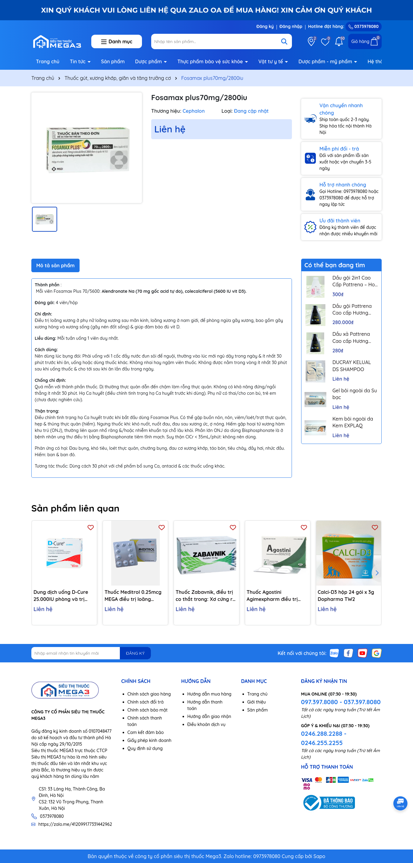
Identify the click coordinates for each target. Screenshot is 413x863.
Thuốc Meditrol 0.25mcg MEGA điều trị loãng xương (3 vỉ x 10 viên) (132, 595)
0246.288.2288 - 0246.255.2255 (324, 738)
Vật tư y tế (271, 61)
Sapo (319, 856)
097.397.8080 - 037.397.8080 (341, 702)
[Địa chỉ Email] (91, 653)
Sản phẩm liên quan (75, 508)
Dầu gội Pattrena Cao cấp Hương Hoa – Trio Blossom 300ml (354, 309)
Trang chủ (47, 61)
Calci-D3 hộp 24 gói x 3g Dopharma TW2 (346, 595)
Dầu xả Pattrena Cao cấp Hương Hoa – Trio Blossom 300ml (354, 337)
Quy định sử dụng (145, 748)
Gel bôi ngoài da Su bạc (354, 393)
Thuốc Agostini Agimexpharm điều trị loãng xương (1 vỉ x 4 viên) (277, 595)
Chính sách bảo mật (148, 710)
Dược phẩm (149, 61)
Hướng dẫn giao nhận (209, 716)
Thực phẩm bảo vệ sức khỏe (210, 61)
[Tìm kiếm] (284, 41)
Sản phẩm (113, 61)
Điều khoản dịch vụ (206, 724)
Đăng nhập (291, 26)
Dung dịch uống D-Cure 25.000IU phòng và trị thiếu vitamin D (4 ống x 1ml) (61, 595)
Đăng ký (264, 26)
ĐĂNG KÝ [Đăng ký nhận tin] (135, 653)
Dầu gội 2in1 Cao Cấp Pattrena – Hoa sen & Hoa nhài (355, 281)
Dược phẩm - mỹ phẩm (325, 61)
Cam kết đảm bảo (146, 732)
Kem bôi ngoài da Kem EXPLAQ (352, 422)
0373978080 (363, 26)
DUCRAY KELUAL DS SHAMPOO (351, 365)
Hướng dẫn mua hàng (209, 694)
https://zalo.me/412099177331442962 (75, 824)
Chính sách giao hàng (149, 694)
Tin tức (78, 61)
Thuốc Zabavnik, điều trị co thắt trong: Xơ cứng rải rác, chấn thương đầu (206, 595)
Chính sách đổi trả (146, 702)
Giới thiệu (256, 702)
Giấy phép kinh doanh (149, 740)
